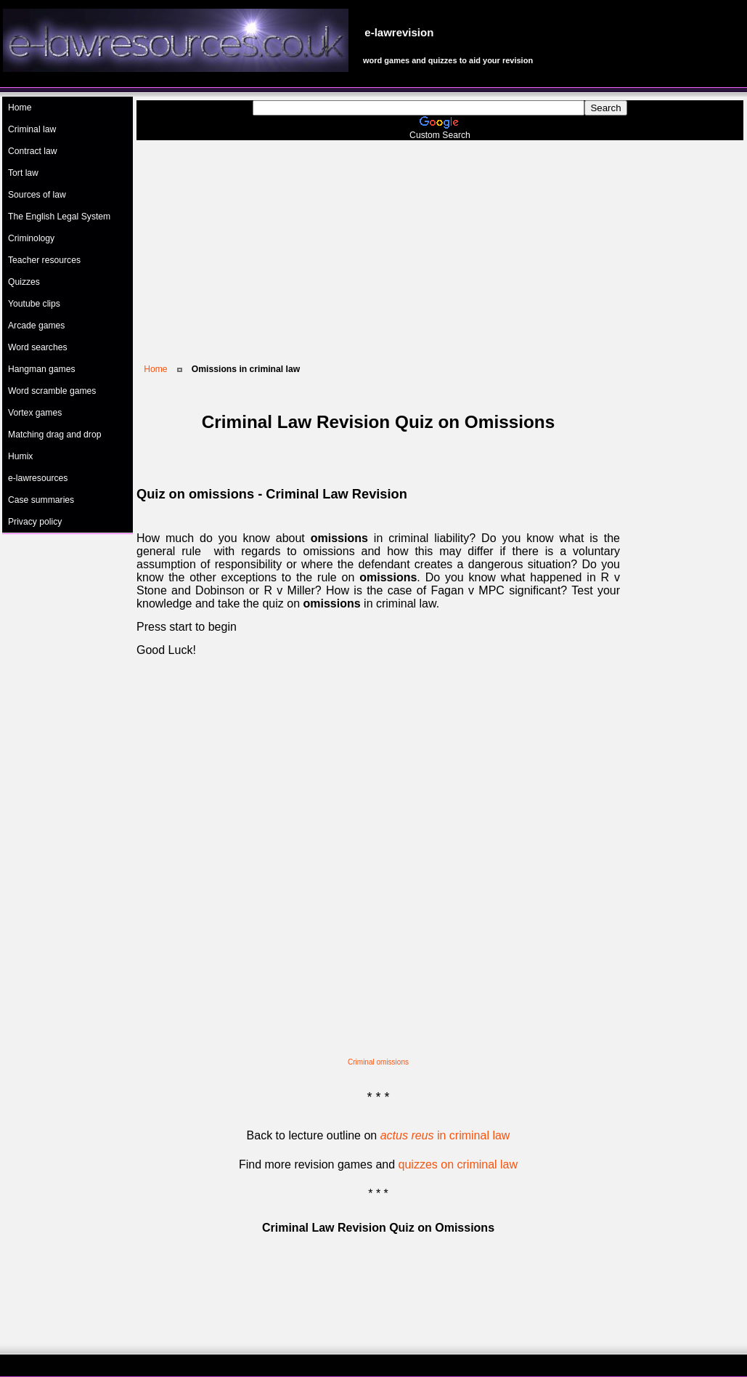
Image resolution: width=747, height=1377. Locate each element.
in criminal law (445, 1135)
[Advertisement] (439, 242)
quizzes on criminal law (458, 1164)
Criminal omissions (378, 1062)
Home (155, 369)
